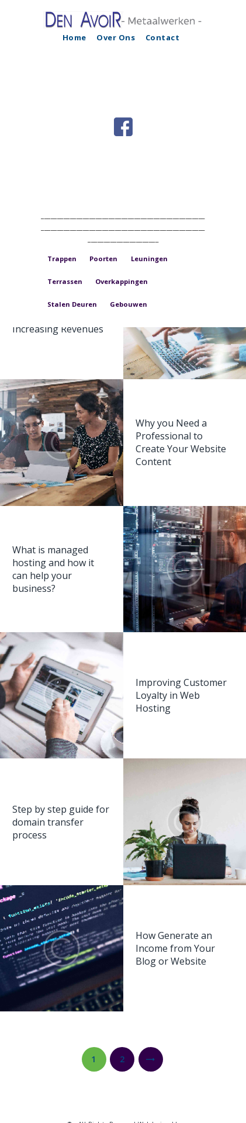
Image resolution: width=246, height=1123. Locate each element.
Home (74, 37)
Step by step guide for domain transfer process (60, 821)
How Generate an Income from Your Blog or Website (175, 948)
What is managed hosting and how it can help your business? (53, 569)
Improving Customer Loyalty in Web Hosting (181, 695)
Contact (162, 37)
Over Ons (115, 37)
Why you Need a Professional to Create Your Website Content (181, 442)
